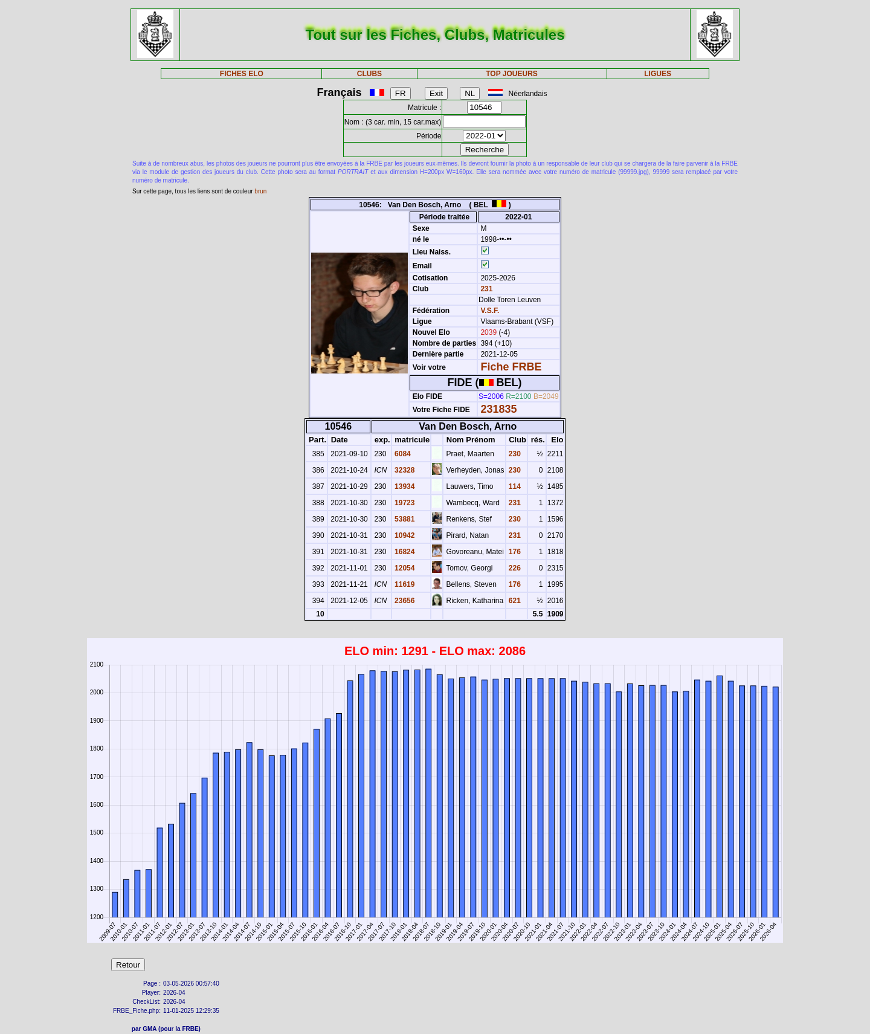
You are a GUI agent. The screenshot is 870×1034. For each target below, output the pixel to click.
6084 (402, 454)
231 (485, 289)
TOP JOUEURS (512, 73)
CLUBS (369, 73)
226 (514, 568)
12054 (404, 568)
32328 (404, 470)
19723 (404, 503)
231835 (498, 409)
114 (514, 486)
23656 (404, 600)
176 (514, 552)
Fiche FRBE (510, 367)
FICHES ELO (241, 73)
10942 (404, 535)
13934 (404, 486)
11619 (404, 584)
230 (514, 454)
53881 (404, 519)
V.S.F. (489, 310)
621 (514, 600)
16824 (404, 552)
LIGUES (657, 73)
